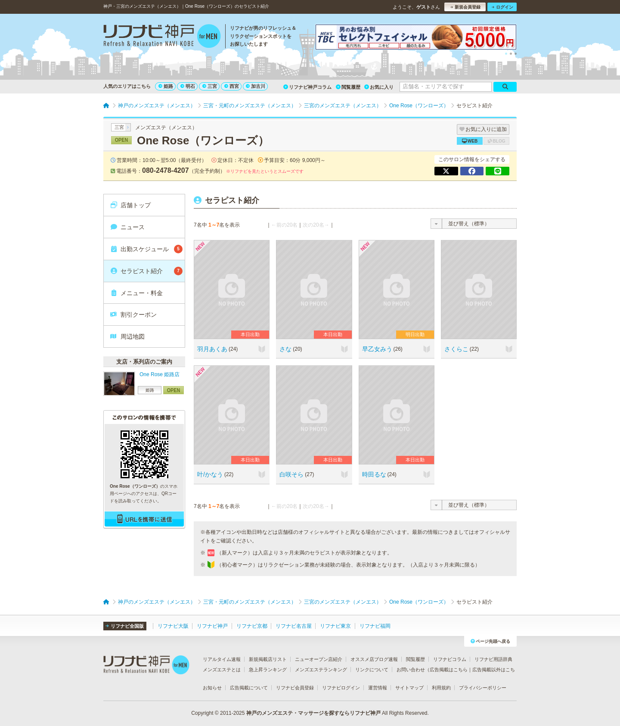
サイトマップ (409, 687)
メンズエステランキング (321, 669)
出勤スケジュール (146, 249)
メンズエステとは (222, 669)
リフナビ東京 (335, 626)
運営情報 (377, 687)
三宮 (209, 86)
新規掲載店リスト (268, 659)
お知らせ (212, 687)
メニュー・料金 (136, 293)
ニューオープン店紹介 (318, 659)
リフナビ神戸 (212, 626)
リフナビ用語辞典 (493, 659)
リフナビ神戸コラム (307, 87)
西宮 (231, 86)
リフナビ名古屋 (294, 626)
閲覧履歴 (348, 87)
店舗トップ (130, 205)
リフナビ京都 (251, 626)
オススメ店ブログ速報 (374, 659)
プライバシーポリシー (482, 687)
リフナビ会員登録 (295, 687)
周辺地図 (127, 336)
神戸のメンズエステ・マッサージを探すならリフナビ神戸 (313, 713)
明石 (187, 86)
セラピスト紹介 (146, 271)
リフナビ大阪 (173, 626)
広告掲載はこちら (449, 669)
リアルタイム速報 (222, 659)
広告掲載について (249, 687)
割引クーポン (133, 314)
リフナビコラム (449, 659)
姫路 (165, 86)
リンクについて (371, 669)
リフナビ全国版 (124, 626)
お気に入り (379, 87)
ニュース (127, 227)
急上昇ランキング (268, 669)
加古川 (255, 86)
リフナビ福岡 (375, 626)
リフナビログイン (341, 687)
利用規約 (441, 687)
